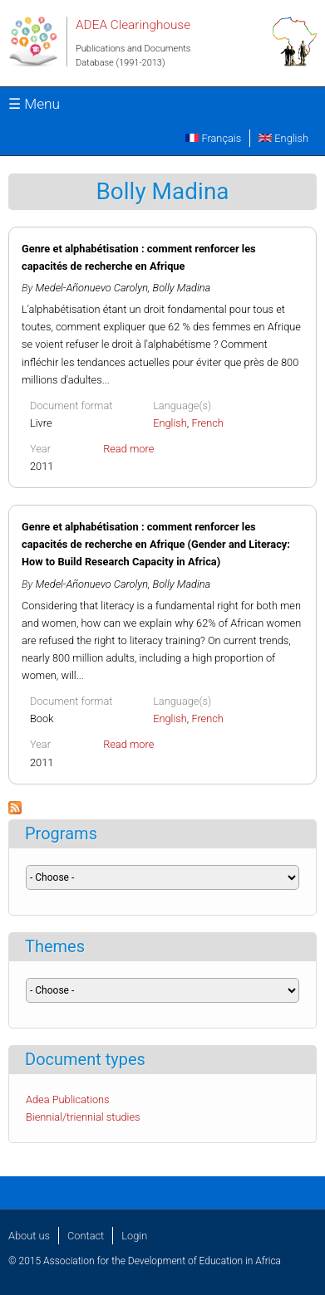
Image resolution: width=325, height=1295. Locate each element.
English (283, 138)
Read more (128, 448)
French (207, 423)
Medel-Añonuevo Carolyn (92, 287)
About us (29, 1235)
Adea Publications (68, 1099)
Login (134, 1235)
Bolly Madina (182, 287)
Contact (85, 1235)
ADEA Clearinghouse (133, 24)
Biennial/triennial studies (83, 1117)
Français (213, 138)
